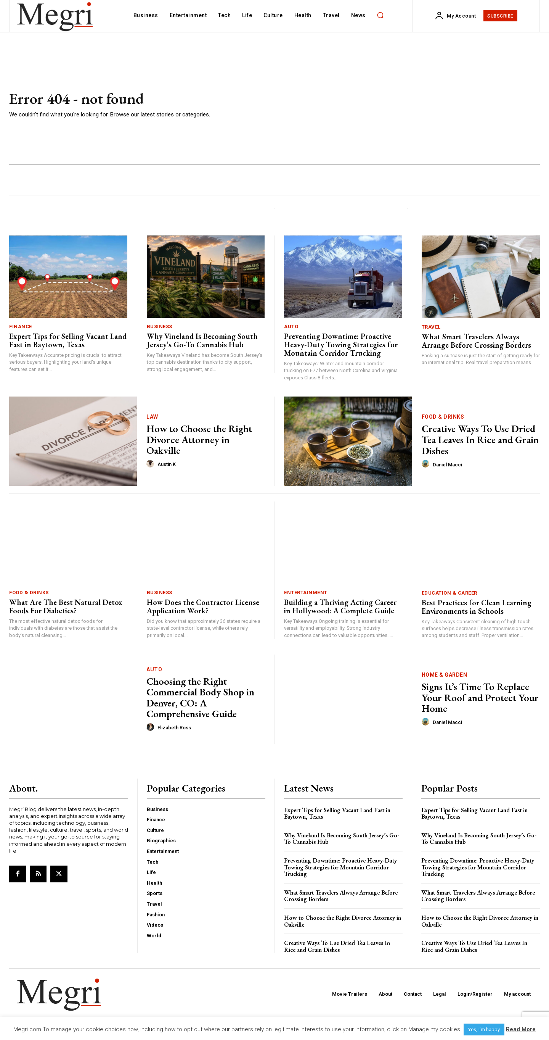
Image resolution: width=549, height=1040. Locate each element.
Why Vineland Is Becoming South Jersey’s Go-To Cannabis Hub (202, 340)
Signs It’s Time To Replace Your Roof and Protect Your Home (480, 697)
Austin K (166, 464)
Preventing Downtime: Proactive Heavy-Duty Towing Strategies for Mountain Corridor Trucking (341, 344)
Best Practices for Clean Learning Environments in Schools (476, 607)
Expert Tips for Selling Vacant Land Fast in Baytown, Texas (68, 340)
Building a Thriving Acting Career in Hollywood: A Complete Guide (340, 606)
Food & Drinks (443, 416)
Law (152, 416)
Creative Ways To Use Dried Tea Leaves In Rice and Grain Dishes (480, 439)
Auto (291, 326)
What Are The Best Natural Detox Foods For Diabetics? (65, 606)
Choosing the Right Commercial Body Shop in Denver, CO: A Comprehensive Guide (200, 698)
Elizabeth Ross (174, 727)
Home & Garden (444, 674)
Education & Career (449, 592)
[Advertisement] (385, 105)
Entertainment (305, 592)
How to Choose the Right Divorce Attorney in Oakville (199, 439)
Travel (431, 326)
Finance (20, 326)
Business (159, 326)
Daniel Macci (447, 465)
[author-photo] (151, 464)
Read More (521, 1029)
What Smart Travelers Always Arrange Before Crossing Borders (476, 341)
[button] (380, 15)
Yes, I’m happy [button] (484, 1029)
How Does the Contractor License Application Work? (203, 606)
